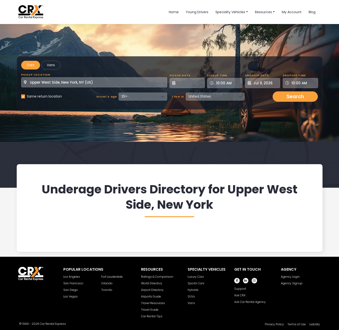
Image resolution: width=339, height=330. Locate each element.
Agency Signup (292, 283)
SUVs (191, 296)
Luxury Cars (196, 277)
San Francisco (73, 283)
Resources (263, 12)
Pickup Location (35, 75)
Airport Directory (152, 290)
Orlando (107, 283)
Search (295, 96)
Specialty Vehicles (230, 12)
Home (174, 12)
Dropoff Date (257, 75)
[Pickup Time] (228, 83)
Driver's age (107, 96)
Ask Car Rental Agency (250, 302)
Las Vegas (70, 296)
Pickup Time (217, 75)
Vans (51, 65)
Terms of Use (296, 324)
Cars (30, 65)
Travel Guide (149, 310)
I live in (178, 96)
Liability (314, 324)
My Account (292, 12)
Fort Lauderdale (112, 277)
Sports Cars (196, 283)
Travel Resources (153, 303)
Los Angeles (71, 277)
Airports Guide (151, 296)
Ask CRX (240, 295)
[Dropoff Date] (265, 83)
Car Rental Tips (151, 316)
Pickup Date (180, 75)
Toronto (106, 290)
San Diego (70, 290)
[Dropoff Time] (303, 83)
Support (240, 289)
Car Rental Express (53, 324)
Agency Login (290, 277)
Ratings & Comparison (157, 277)
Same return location (44, 96)
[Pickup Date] (189, 83)
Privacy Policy (274, 324)
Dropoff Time (294, 75)
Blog (312, 12)
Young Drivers (197, 12)
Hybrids (193, 290)
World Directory (151, 283)
